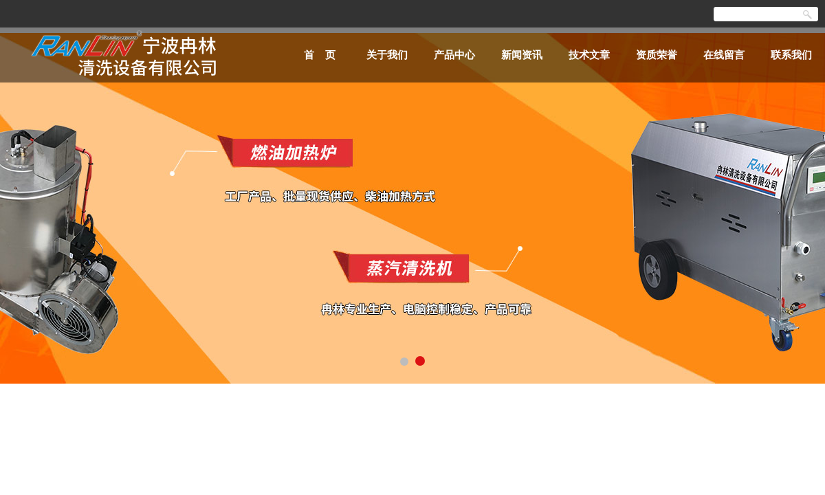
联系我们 (791, 54)
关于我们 (387, 54)
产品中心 (454, 54)
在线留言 (724, 54)
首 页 (320, 54)
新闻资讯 (521, 54)
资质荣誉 (656, 54)
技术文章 (589, 54)
